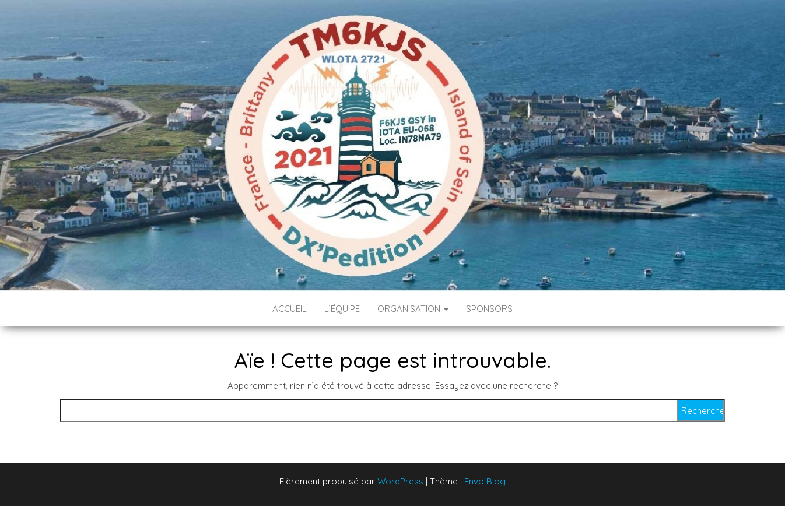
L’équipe (342, 308)
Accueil (289, 308)
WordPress (400, 481)
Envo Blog (485, 481)
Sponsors (489, 308)
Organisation (412, 308)
